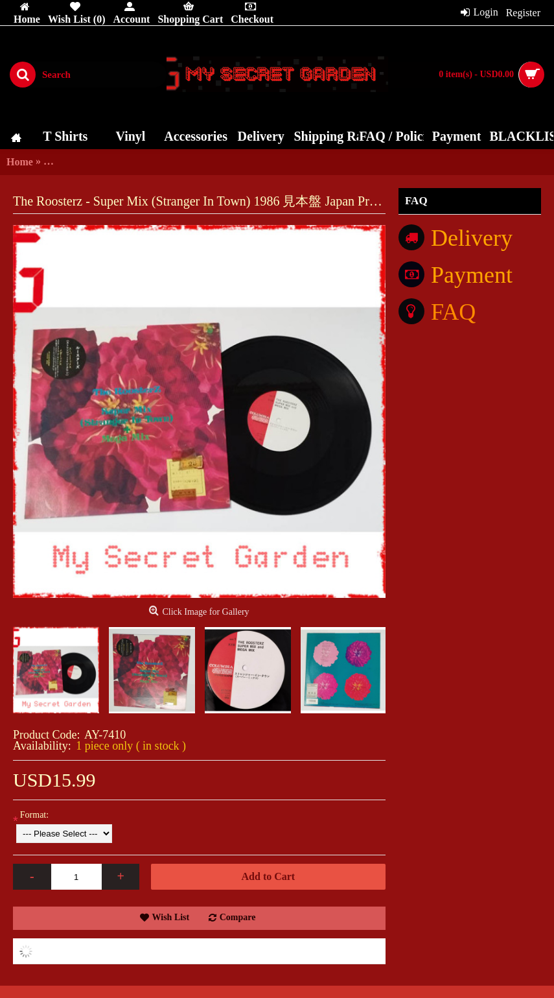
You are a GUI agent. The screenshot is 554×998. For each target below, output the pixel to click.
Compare (238, 917)
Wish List (171, 917)
